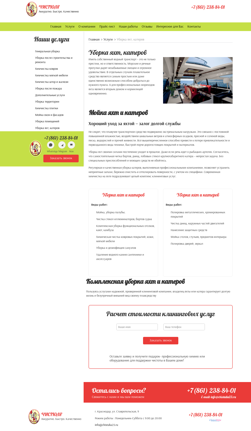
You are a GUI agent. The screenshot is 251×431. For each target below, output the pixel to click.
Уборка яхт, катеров (47, 128)
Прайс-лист (107, 26)
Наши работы (128, 26)
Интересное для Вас (169, 26)
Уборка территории (47, 101)
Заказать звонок (61, 158)
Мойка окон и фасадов (49, 115)
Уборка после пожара (48, 88)
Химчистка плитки (46, 108)
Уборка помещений (47, 121)
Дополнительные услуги (50, 95)
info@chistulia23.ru (106, 425)
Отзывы (147, 26)
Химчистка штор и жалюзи (51, 82)
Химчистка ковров (46, 69)
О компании (86, 26)
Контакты (194, 26)
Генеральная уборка (47, 51)
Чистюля (49, 7)
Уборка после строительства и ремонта (54, 60)
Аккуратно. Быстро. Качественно (59, 11)
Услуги (70, 26)
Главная (55, 26)
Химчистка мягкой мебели (51, 75)
